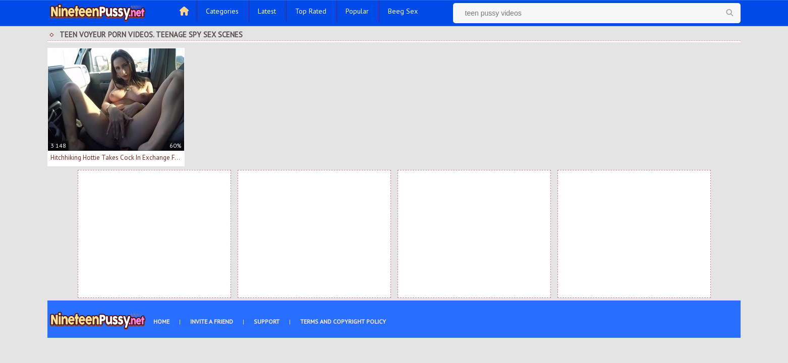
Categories (222, 11)
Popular (357, 11)
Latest (267, 11)
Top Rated (310, 11)
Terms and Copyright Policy (343, 321)
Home (161, 321)
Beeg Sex (403, 11)
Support (266, 321)
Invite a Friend (211, 321)
